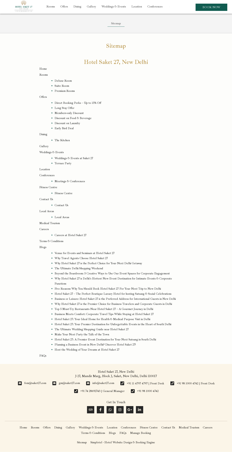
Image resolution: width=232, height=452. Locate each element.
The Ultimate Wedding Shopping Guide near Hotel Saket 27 (92, 329)
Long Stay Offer (64, 108)
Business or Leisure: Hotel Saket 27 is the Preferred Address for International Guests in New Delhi (115, 299)
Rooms (50, 6)
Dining (77, 6)
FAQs (42, 355)
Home (43, 69)
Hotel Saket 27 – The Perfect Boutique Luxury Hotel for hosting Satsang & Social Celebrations (113, 294)
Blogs (42, 247)
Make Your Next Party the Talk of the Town (82, 334)
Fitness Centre (48, 187)
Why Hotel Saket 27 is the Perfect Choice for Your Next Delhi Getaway (98, 263)
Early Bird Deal (64, 128)
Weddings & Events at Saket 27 (74, 158)
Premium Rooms (65, 91)
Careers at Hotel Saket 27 (70, 235)
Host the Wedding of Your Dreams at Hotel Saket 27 (87, 349)
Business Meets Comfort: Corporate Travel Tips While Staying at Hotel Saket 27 (104, 314)
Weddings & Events (114, 6)
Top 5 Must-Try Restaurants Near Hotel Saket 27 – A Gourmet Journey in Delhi (104, 309)
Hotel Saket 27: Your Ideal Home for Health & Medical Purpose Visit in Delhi (102, 319)
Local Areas (46, 211)
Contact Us (46, 199)
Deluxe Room (63, 81)
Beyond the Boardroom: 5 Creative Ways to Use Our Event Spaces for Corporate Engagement (112, 273)
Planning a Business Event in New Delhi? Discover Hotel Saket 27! (95, 344)
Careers (44, 229)
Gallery (91, 6)
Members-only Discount (69, 113)
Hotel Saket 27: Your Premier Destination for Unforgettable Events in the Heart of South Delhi (113, 324)
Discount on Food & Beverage (73, 118)
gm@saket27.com (69, 383)
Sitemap (116, 23)
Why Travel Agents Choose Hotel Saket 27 (81, 258)
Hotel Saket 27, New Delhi (116, 62)
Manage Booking (140, 433)
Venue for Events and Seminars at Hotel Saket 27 (85, 253)
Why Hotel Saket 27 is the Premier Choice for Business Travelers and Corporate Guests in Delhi (113, 304)
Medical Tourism (49, 223)
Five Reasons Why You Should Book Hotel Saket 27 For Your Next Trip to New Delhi (108, 289)
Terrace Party (63, 163)
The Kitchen (62, 140)
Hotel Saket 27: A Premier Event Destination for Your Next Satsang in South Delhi (105, 339)
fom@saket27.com (35, 383)
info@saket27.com (103, 383)
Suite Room (62, 86)
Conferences (155, 6)
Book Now (211, 7)
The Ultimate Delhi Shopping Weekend (79, 268)
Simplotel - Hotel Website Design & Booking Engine (122, 442)
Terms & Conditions (51, 241)
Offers (64, 6)
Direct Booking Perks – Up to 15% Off (78, 103)
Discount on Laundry (67, 123)
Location (136, 6)
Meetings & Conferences (70, 181)
